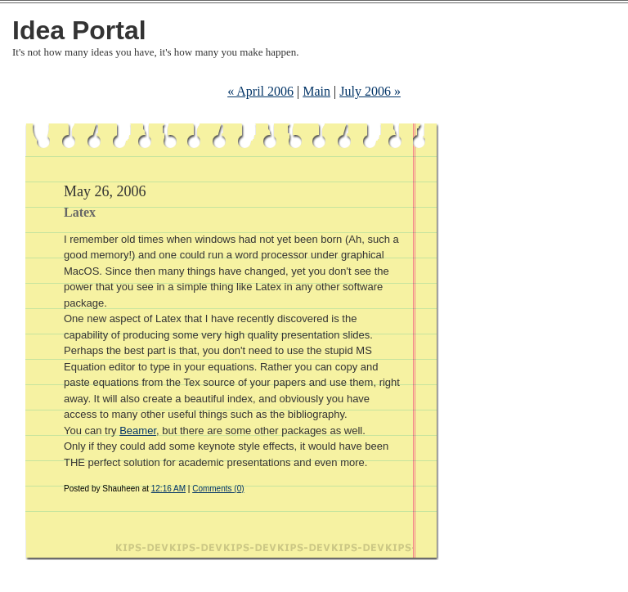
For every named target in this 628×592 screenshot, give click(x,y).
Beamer (137, 430)
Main (316, 91)
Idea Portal (79, 30)
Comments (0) (218, 488)
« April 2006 (260, 91)
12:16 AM (168, 488)
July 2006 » (370, 91)
